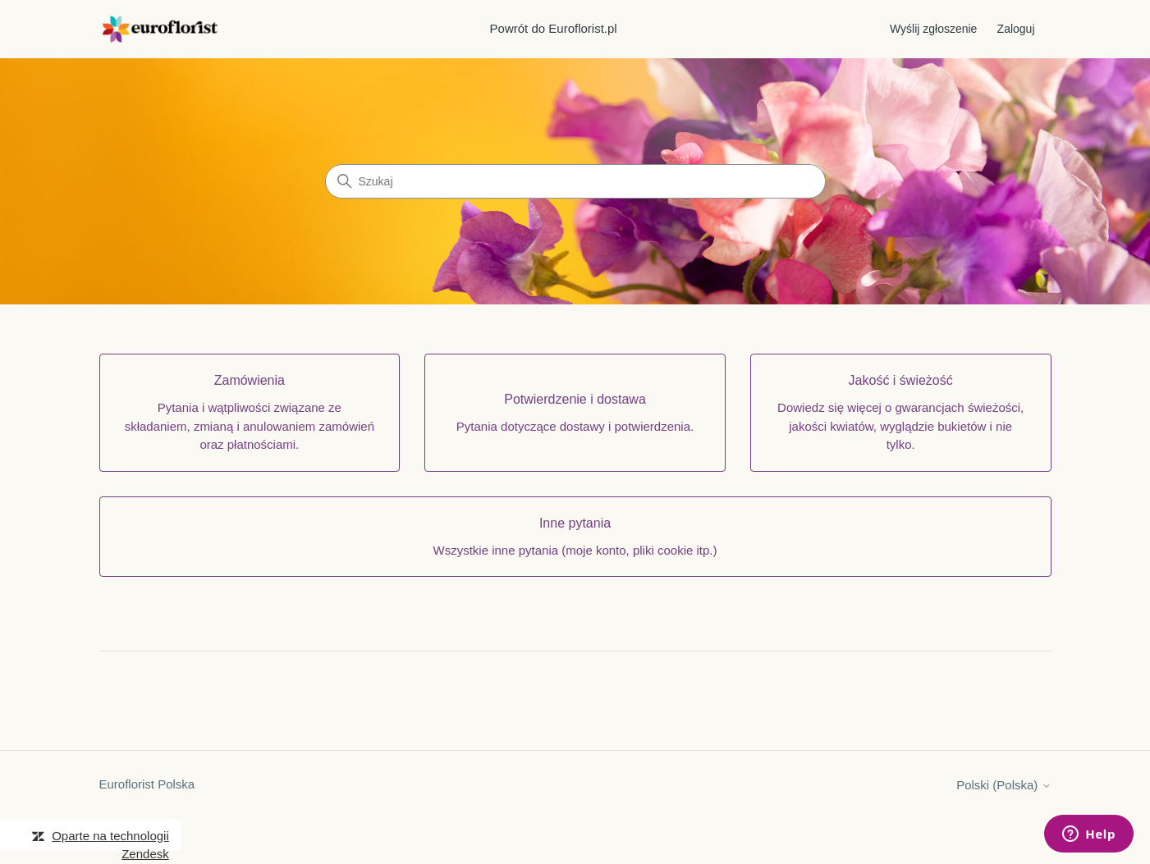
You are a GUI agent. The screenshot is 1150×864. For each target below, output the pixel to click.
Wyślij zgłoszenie (933, 28)
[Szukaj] (575, 181)
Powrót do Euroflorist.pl (553, 28)
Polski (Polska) (1003, 785)
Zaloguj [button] (1016, 28)
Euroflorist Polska (147, 784)
